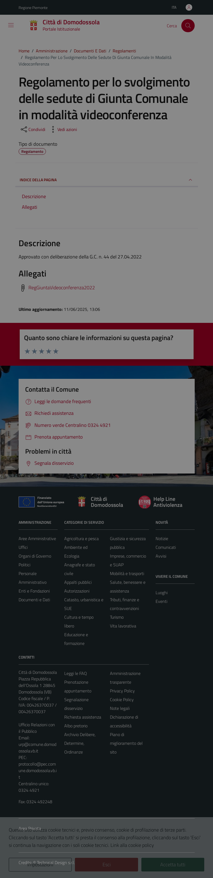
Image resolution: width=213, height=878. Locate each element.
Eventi (161, 601)
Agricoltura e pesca (81, 538)
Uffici (23, 547)
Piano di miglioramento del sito (126, 743)
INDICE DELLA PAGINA (107, 180)
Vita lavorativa (123, 626)
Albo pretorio (75, 725)
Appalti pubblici (78, 582)
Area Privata (30, 828)
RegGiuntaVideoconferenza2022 (61, 287)
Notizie (162, 538)
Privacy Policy (122, 690)
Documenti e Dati (34, 599)
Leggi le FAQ (75, 673)
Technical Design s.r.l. (56, 862)
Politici (24, 564)
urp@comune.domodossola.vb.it (37, 747)
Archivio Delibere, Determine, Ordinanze (79, 743)
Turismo (117, 617)
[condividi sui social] (32, 129)
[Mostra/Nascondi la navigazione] (11, 25)
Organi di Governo (35, 556)
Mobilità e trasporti (127, 573)
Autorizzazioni (76, 591)
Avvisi (161, 556)
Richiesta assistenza (82, 717)
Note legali (120, 708)
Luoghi (162, 592)
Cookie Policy (122, 699)
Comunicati (166, 547)
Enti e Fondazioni (34, 591)
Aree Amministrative (37, 538)
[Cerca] (187, 25)
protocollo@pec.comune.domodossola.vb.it (38, 770)
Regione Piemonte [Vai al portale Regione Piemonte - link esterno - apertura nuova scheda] (33, 7)
